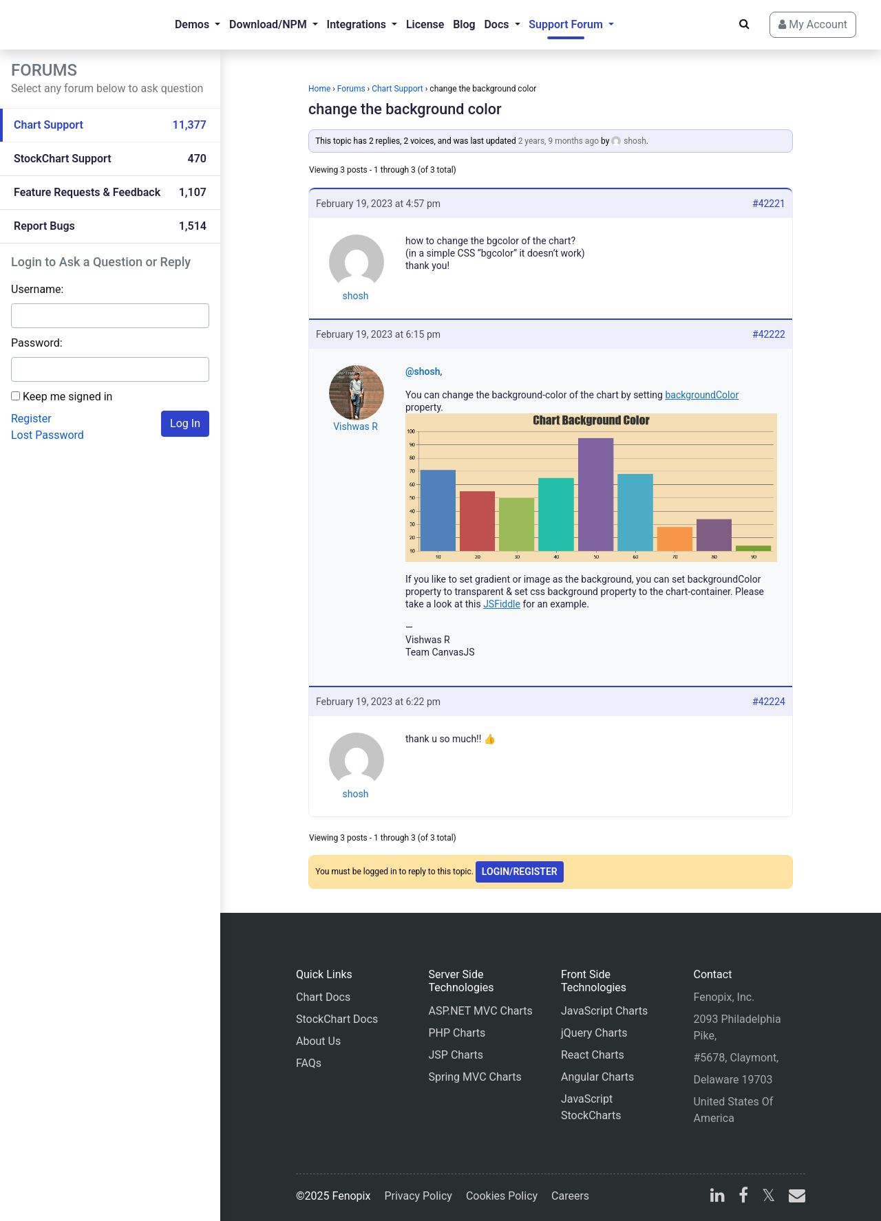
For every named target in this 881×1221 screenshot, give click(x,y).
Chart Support (397, 89)
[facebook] (743, 1197)
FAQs (308, 1063)
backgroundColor (702, 394)
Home (319, 89)
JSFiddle (501, 603)
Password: (37, 342)
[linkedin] (717, 1197)
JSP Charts (455, 1054)
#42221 (768, 203)
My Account (812, 24)
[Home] (66, 25)
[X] (768, 1197)
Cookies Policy (502, 1195)
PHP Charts (456, 1032)
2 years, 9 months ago (558, 141)
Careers (570, 1195)
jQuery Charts (594, 1032)
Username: (37, 289)
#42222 (768, 334)
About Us (318, 1041)
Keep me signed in (67, 396)
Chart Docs (323, 997)
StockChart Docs (337, 1019)
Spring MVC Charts (474, 1076)
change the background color (405, 109)
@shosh (422, 371)
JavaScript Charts (604, 1010)
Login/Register (520, 871)
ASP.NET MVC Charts (480, 1010)
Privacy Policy (418, 1195)
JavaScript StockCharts (591, 1107)
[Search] (744, 24)
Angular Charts (597, 1076)
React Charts (592, 1054)
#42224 (768, 701)
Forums (351, 89)
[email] (794, 1197)
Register (31, 418)
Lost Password (47, 435)
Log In (185, 423)
